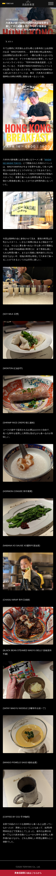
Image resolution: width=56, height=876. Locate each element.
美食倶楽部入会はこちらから (28, 873)
